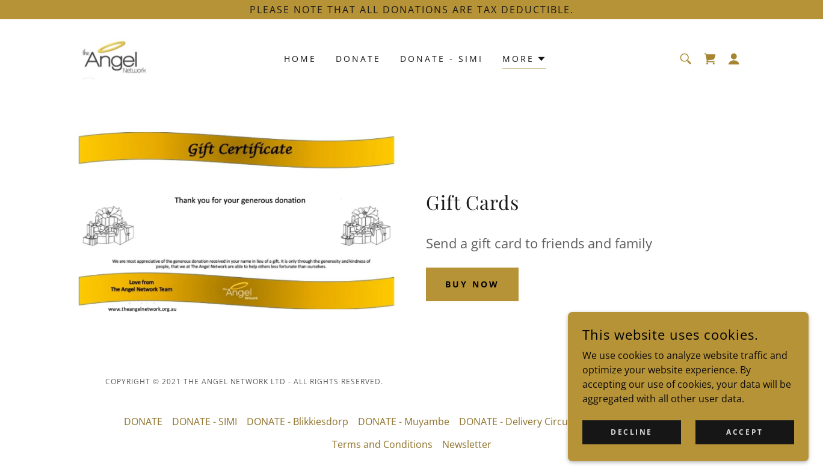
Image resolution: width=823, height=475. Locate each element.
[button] (734, 59)
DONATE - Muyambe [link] (403, 421)
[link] (115, 57)
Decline (632, 448)
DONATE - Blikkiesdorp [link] (297, 421)
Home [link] (300, 58)
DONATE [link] (358, 58)
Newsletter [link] (467, 444)
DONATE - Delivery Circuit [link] (516, 421)
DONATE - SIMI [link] (441, 58)
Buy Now (472, 284)
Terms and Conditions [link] (382, 444)
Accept (744, 448)
